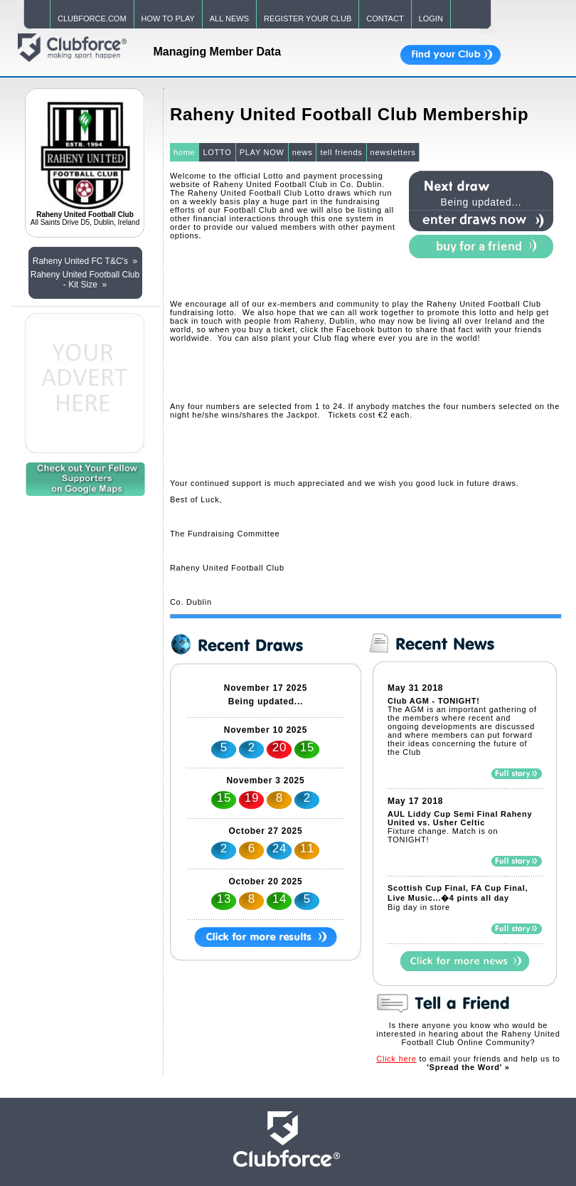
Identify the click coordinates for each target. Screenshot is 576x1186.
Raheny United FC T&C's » (85, 261)
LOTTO (217, 152)
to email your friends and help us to (468, 1062)
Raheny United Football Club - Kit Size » (85, 280)
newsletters (393, 152)
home (185, 152)
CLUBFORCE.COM (92, 18)
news (302, 152)
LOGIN (431, 18)
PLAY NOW (262, 152)
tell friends (341, 152)
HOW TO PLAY (168, 18)
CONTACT (384, 18)
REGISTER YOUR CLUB (307, 18)
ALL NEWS (229, 18)
